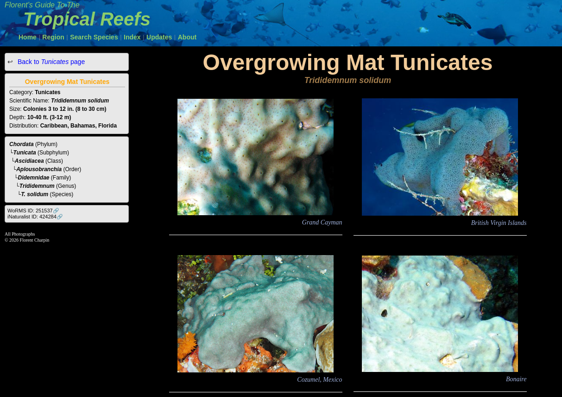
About (187, 37)
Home (28, 37)
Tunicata (24, 152)
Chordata (21, 144)
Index (132, 37)
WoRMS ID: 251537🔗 (33, 210)
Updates (159, 37)
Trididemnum (37, 186)
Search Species (94, 37)
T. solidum (34, 194)
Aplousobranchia (39, 169)
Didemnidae (34, 177)
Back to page (50, 61)
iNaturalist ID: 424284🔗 (35, 216)
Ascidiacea (29, 161)
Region (53, 37)
